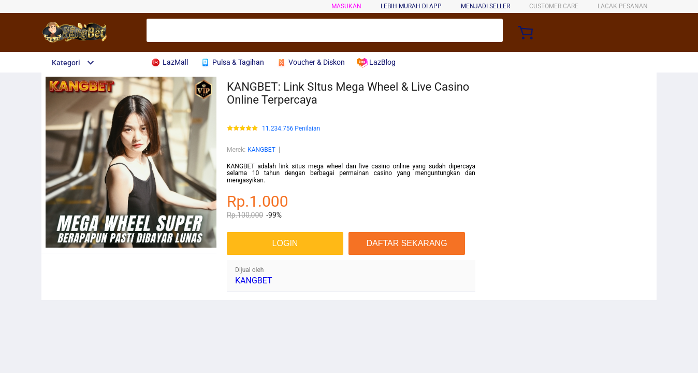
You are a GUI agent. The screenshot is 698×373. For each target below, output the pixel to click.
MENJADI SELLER (485, 6)
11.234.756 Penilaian (291, 128)
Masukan (346, 6)
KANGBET (261, 149)
